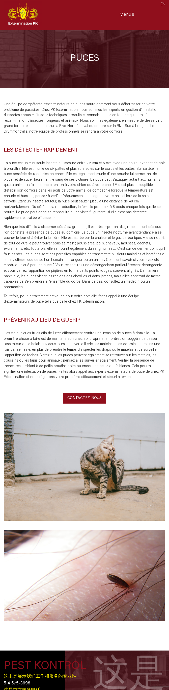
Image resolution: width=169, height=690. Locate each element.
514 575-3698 (17, 683)
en (163, 4)
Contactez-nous (84, 398)
